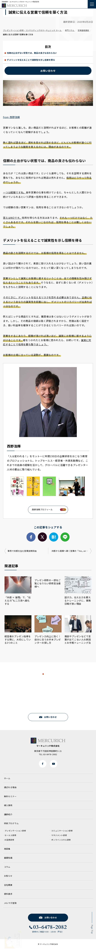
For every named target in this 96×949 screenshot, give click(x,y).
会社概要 (8, 884)
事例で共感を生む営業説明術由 (22, 550)
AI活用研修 (9, 839)
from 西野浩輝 (11, 117)
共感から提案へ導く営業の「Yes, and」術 (71, 550)
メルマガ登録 (10, 903)
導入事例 (8, 805)
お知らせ (8, 875)
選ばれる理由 (10, 787)
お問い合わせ (48, 71)
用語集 (7, 848)
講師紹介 (8, 814)
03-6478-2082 (50, 704)
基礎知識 (8, 857)
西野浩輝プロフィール (42, 509)
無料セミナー (10, 796)
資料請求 (8, 893)
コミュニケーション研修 (62, 830)
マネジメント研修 (59, 835)
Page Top (92, 929)
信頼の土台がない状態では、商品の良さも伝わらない (32, 52)
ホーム (7, 778)
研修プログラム (11, 823)
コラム (7, 866)
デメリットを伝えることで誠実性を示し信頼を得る (31, 59)
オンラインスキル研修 (61, 839)
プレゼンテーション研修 (15, 830)
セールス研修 (10, 835)
